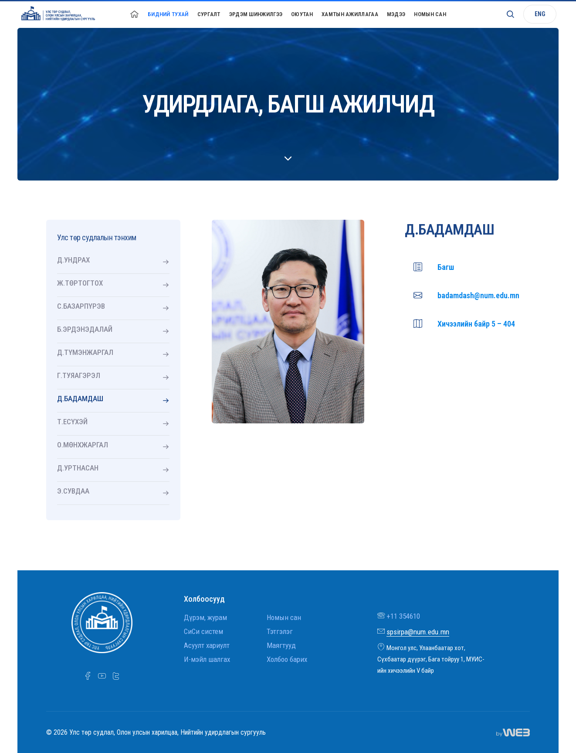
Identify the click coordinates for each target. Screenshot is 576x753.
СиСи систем (203, 631)
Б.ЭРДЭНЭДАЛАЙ (84, 329)
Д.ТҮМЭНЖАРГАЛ (85, 352)
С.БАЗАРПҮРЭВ (81, 306)
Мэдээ (396, 14)
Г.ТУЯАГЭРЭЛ (78, 375)
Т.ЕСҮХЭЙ (72, 421)
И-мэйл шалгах (207, 659)
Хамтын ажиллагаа (350, 14)
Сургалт (208, 14)
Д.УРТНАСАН (77, 467)
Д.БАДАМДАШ (80, 398)
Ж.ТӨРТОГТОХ (80, 283)
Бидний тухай (168, 14)
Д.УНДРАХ (73, 260)
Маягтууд (281, 645)
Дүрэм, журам (205, 617)
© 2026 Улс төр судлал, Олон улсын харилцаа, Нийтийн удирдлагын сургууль (156, 732)
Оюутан (302, 14)
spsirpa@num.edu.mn (417, 631)
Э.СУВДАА (73, 491)
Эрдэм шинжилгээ (256, 14)
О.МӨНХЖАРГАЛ (82, 444)
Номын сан (430, 14)
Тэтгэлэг (280, 631)
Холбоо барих (287, 659)
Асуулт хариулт (207, 645)
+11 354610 (403, 616)
